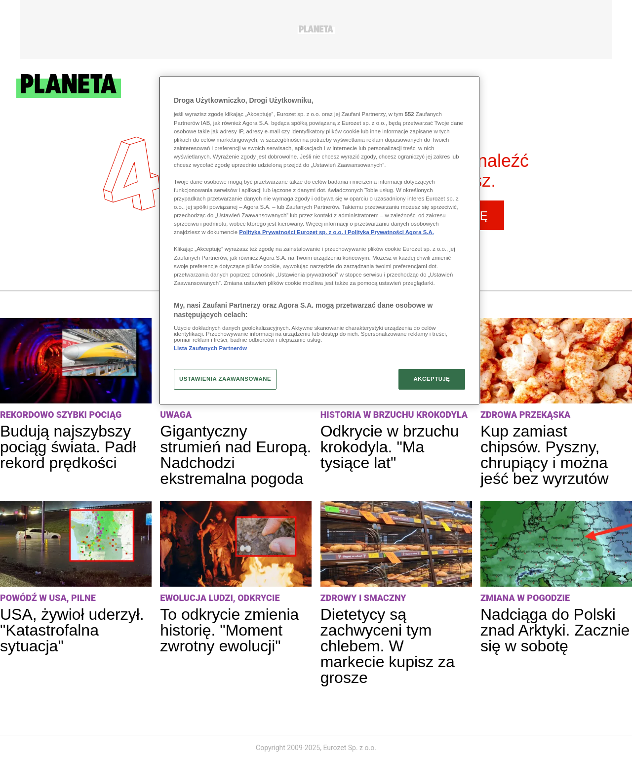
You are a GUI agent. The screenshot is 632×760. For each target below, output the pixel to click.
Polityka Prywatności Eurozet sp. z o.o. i (293, 232)
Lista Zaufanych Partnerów (210, 348)
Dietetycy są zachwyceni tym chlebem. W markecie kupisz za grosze (387, 645)
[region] (319, 240)
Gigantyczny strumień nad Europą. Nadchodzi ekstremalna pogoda (235, 454)
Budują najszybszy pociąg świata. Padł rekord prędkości (68, 447)
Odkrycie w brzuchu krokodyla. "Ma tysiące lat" (389, 447)
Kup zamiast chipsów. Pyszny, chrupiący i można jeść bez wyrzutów (544, 454)
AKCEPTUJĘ (431, 379)
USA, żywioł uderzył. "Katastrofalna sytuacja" (72, 630)
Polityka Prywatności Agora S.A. (391, 232)
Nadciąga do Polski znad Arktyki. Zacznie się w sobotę (555, 630)
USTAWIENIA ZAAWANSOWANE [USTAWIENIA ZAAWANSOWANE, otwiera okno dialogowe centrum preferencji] (225, 379)
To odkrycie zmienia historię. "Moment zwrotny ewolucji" (229, 630)
